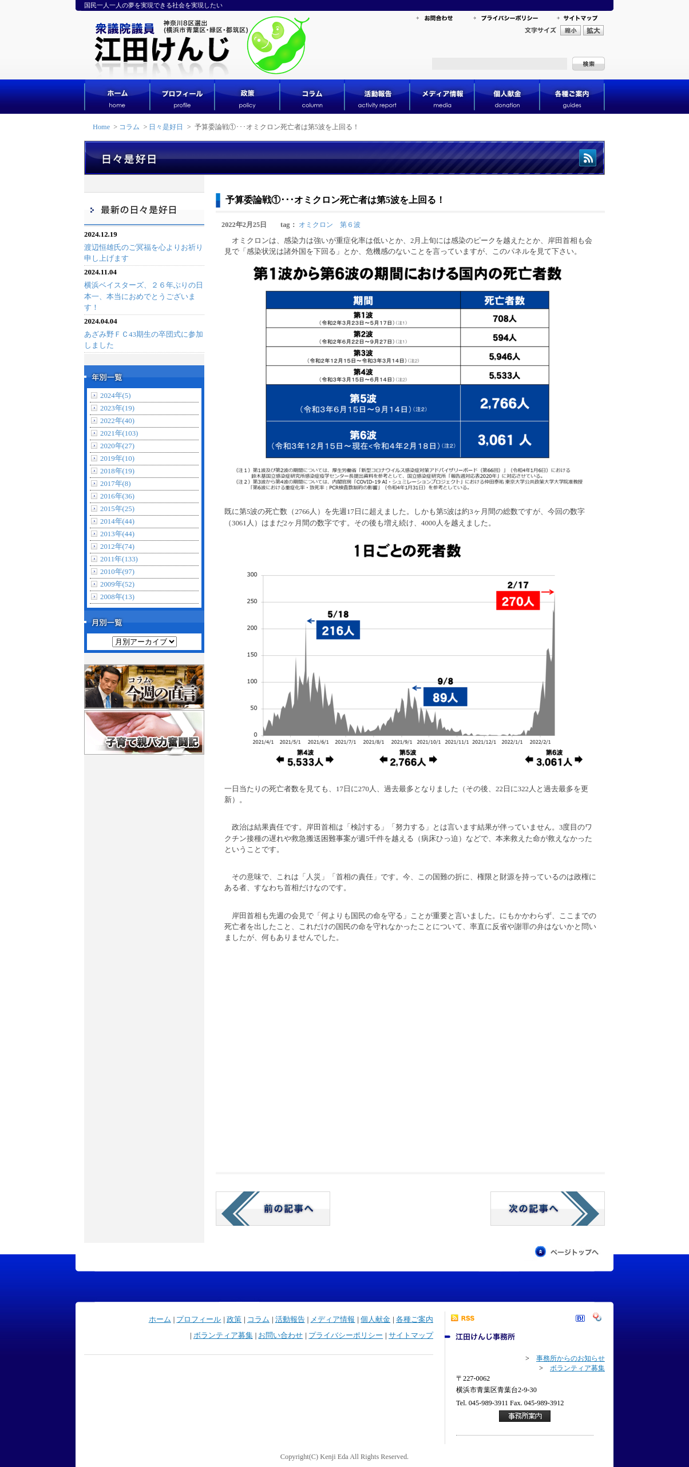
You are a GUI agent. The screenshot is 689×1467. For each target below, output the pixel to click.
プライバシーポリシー (345, 1336)
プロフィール (198, 1319)
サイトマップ (411, 1336)
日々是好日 (166, 127)
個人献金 (375, 1319)
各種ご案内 (414, 1319)
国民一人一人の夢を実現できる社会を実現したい (153, 5)
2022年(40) (117, 421)
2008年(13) (117, 597)
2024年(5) (115, 396)
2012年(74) (117, 547)
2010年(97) (117, 572)
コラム (129, 127)
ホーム (160, 1319)
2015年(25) (117, 509)
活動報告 (290, 1319)
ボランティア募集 (223, 1336)
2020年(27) (117, 446)
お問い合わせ (280, 1336)
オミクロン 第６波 (330, 225)
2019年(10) (117, 459)
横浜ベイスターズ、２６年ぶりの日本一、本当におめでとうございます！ (143, 296)
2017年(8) (115, 484)
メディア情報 (332, 1319)
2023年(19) (117, 408)
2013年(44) (117, 534)
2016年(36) (117, 496)
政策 (234, 1319)
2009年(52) (117, 584)
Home (101, 127)
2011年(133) (119, 559)
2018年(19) (117, 471)
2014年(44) (117, 521)
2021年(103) (119, 433)
